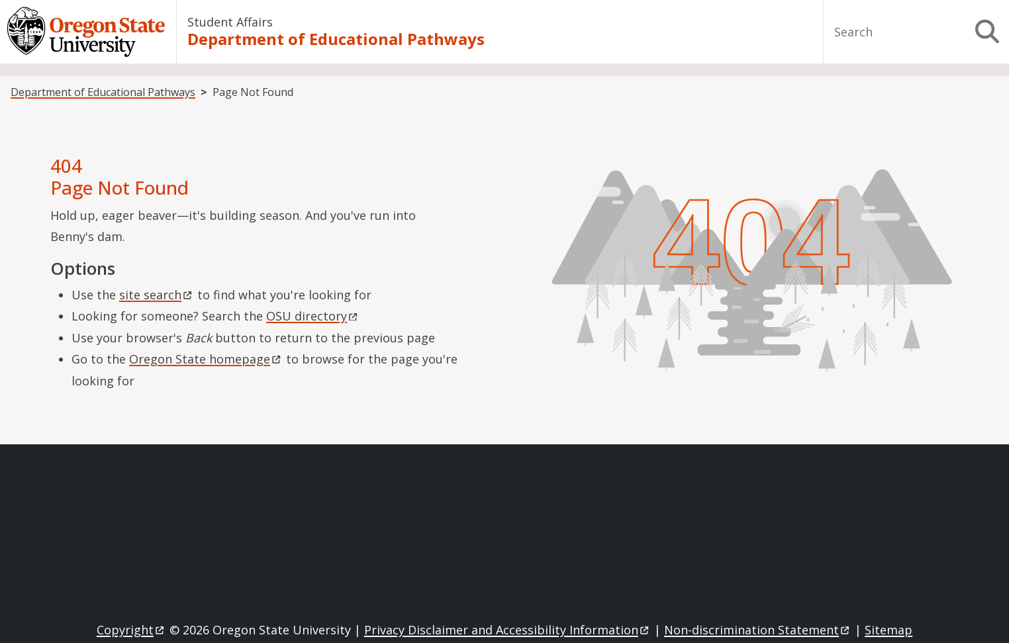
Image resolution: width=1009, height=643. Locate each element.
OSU (313, 316)
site (156, 295)
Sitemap (888, 630)
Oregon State (206, 359)
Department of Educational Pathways (336, 39)
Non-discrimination (757, 630)
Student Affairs (230, 22)
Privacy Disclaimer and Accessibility (507, 630)
